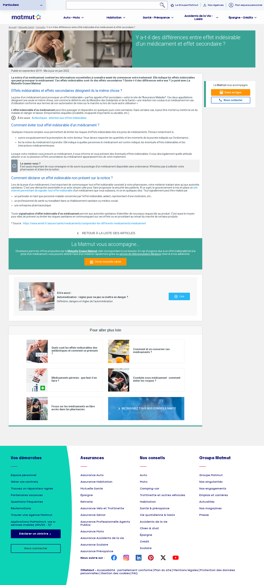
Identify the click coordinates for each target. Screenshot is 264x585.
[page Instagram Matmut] (126, 558)
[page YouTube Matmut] (176, 558)
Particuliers (11, 5)
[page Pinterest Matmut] (151, 558)
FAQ (135, 573)
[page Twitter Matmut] (163, 558)
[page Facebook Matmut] (114, 558)
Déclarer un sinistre (36, 534)
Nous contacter (233, 100)
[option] (23, 5)
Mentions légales (185, 570)
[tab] (74, 17)
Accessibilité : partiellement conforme (124, 570)
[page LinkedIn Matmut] (139, 558)
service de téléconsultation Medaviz (140, 254)
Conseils (40, 27)
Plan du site (162, 570)
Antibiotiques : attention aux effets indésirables (59, 117)
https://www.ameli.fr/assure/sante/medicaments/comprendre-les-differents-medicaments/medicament (84, 223)
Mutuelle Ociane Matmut (82, 251)
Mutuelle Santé (26, 27)
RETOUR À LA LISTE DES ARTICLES (108, 233)
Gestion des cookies (115, 573)
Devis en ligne (233, 92)
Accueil (12, 27)
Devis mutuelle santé (108, 261)
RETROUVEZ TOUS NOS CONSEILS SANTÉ (149, 408)
